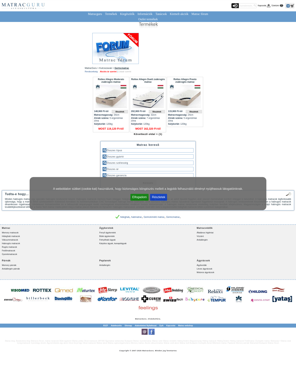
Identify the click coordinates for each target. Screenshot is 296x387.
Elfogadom (139, 197)
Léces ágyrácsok (204, 269)
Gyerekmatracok (9, 254)
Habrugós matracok (11, 243)
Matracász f (275, 341)
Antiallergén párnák (11, 269)
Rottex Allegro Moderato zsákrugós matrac (111, 80)
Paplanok (231, 343)
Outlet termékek (148, 19)
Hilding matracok (209, 341)
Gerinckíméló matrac (154, 217)
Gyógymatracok (23, 343)
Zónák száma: (101, 118)
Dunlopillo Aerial (205, 343)
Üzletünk (275, 6)
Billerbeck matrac (219, 343)
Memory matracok (10, 232)
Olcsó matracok (89, 343)
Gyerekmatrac (146, 341)
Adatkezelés (116, 326)
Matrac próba (77, 341)
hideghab (125, 217)
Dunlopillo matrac (262, 341)
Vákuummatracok (10, 240)
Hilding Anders (223, 341)
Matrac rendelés (170, 341)
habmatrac (136, 217)
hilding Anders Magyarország (189, 341)
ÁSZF (105, 326)
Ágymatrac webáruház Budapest (119, 341)
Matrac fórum (199, 14)
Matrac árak (286, 341)
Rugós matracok (9, 247)
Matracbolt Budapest (258, 343)
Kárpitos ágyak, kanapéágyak (112, 243)
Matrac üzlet (157, 341)
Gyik (161, 326)
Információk (144, 14)
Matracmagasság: (103, 115)
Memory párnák (9, 265)
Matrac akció (101, 343)
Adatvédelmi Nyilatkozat (145, 326)
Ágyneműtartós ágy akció (57, 343)
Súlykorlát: (100, 124)
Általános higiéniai (205, 232)
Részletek (158, 197)
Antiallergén (202, 240)
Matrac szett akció (171, 343)
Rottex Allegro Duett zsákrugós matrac (148, 80)
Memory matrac (137, 343)
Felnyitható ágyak (107, 240)
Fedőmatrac (250, 341)
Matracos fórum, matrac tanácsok (45, 341)
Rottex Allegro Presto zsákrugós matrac (185, 80)
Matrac (138, 319)
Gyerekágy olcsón (38, 343)
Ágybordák (202, 265)
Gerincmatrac (173, 217)
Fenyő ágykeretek (107, 232)
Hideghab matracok (11, 236)
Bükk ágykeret (65, 341)
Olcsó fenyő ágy (75, 343)
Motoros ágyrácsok (205, 272)
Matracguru (95, 14)
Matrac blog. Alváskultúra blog (17, 341)
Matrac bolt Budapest (189, 343)
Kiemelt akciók (179, 14)
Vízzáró (200, 236)
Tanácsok (161, 14)
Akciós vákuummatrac (154, 343)
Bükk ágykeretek (107, 236)
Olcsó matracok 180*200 (94, 341)
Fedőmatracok (8, 250)
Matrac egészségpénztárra (119, 343)
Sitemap (128, 326)
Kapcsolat (262, 6)
